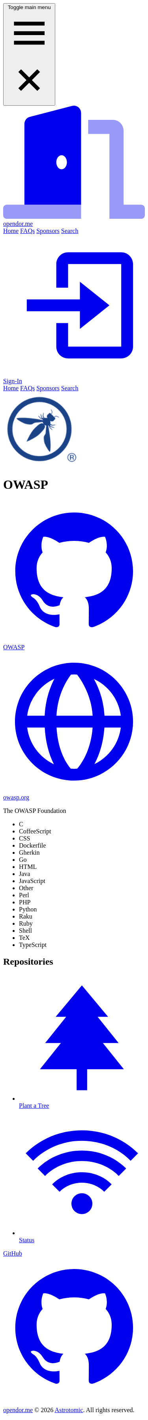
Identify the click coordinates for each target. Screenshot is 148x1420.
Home (11, 230)
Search (70, 230)
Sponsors (48, 230)
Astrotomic (68, 1410)
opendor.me (18, 1410)
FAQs (27, 230)
